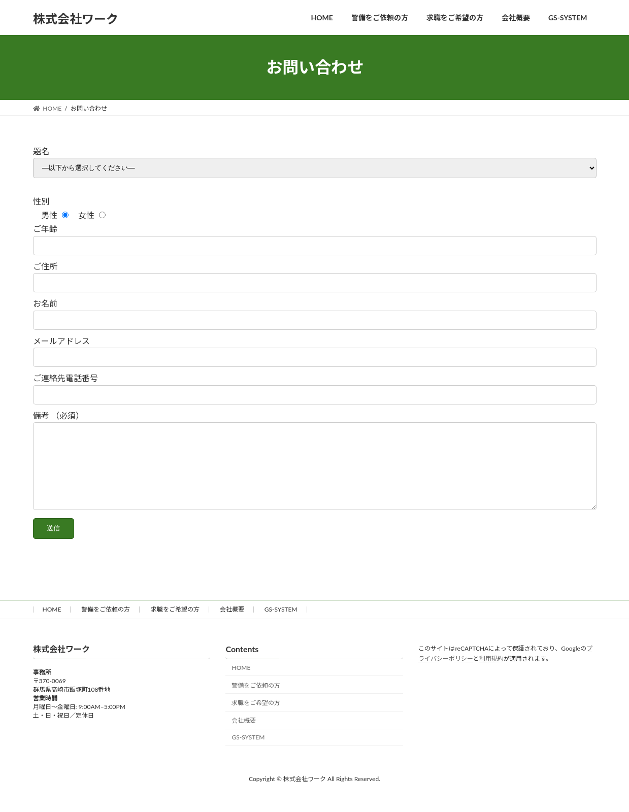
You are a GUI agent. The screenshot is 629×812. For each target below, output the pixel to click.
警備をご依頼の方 (105, 624)
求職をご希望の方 (175, 624)
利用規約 (491, 674)
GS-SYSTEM (280, 624)
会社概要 (232, 624)
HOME (52, 624)
